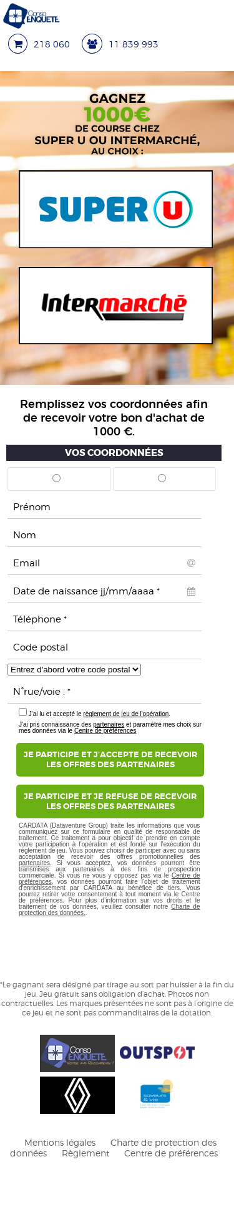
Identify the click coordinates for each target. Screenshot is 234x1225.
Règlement (85, 1153)
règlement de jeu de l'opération (125, 713)
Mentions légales (59, 1142)
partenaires (108, 724)
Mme (162, 482)
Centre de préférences (105, 730)
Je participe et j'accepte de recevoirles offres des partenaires (110, 760)
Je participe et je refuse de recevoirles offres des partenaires (110, 801)
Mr (56, 482)
